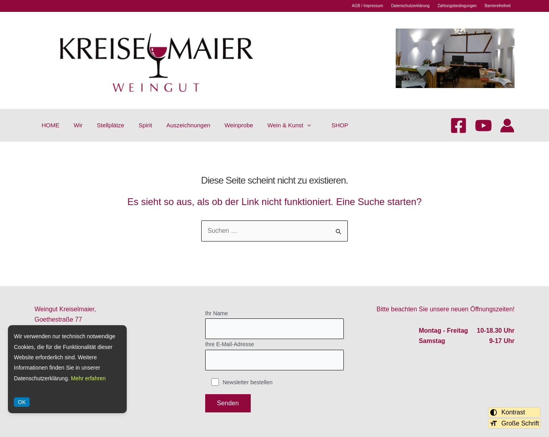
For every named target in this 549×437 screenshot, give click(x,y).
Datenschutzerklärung (410, 6)
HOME (50, 125)
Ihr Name (274, 324)
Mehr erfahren (88, 378)
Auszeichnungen (188, 125)
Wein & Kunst (289, 125)
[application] (307, 125)
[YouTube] (483, 125)
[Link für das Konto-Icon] (507, 125)
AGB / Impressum (367, 6)
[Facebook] (458, 125)
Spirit (145, 125)
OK (22, 402)
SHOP (340, 125)
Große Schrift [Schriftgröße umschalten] (514, 423)
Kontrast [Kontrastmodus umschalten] (507, 412)
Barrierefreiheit (497, 6)
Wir (78, 125)
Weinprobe (239, 125)
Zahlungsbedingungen (457, 6)
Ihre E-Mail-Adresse (274, 355)
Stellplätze (110, 125)
